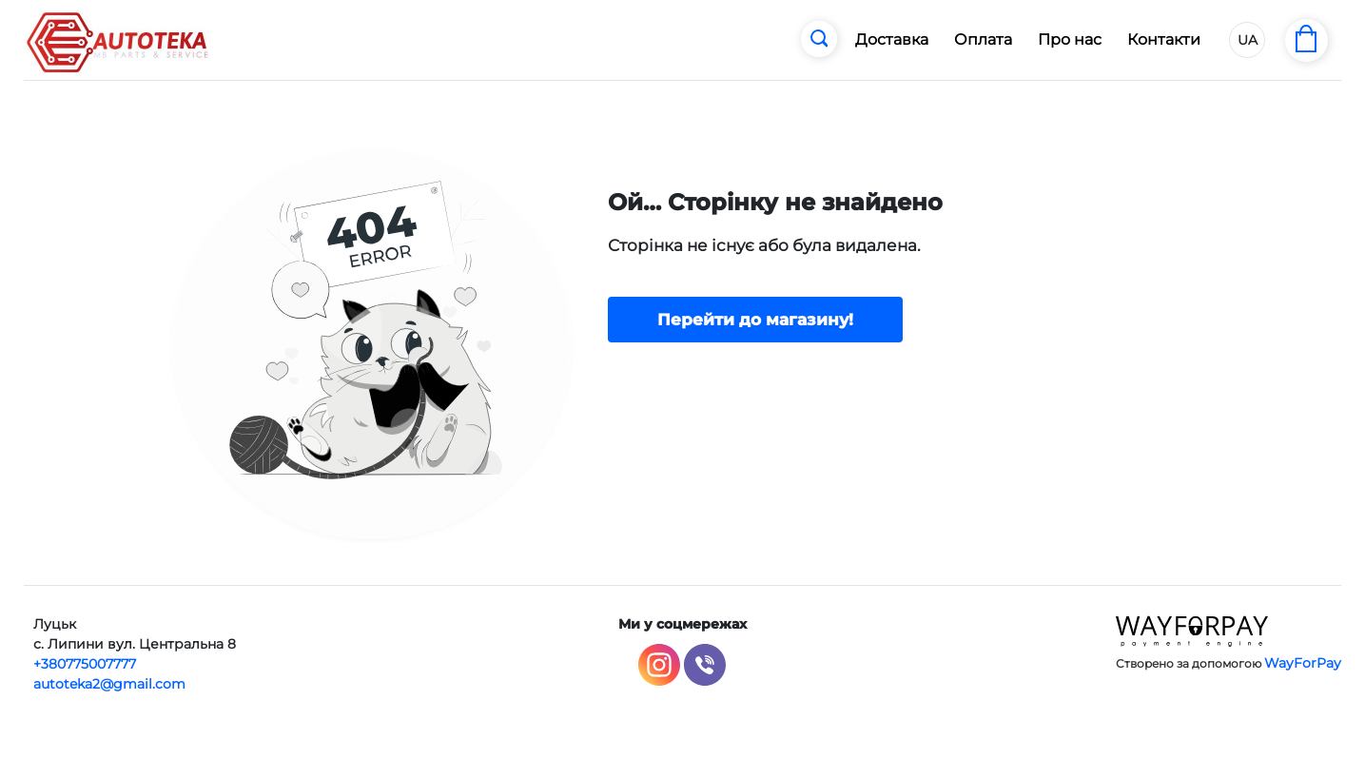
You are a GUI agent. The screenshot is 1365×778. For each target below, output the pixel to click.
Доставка (891, 39)
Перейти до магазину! (755, 319)
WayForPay (1302, 662)
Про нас (1070, 39)
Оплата (983, 39)
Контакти (1163, 39)
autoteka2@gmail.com (109, 683)
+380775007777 (84, 663)
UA (1248, 40)
